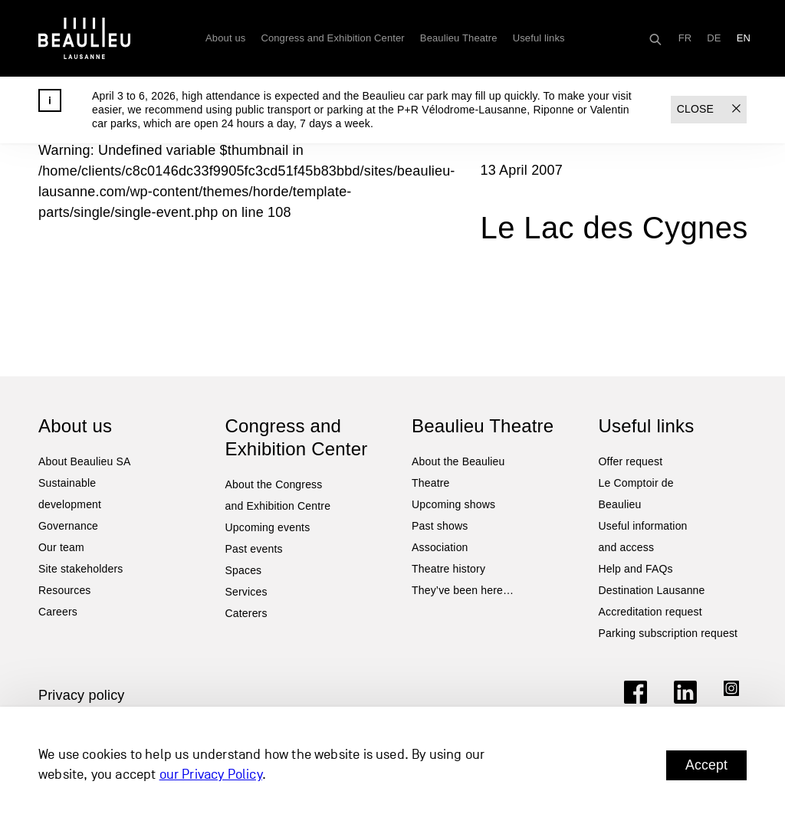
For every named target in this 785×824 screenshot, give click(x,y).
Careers (57, 612)
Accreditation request (650, 612)
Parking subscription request (668, 633)
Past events (254, 549)
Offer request (631, 461)
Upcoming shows (453, 504)
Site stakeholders (80, 569)
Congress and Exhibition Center (332, 38)
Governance (68, 526)
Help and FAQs (636, 569)
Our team (61, 547)
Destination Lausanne (652, 590)
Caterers (246, 613)
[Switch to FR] (685, 38)
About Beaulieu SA (84, 461)
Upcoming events (267, 527)
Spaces (243, 570)
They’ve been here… (463, 590)
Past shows (440, 526)
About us (225, 38)
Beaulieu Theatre (459, 38)
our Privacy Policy (210, 775)
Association (440, 547)
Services (246, 592)
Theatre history (448, 569)
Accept (706, 765)
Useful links (539, 38)
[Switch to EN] (743, 38)
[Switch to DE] (713, 38)
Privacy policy (81, 695)
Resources (64, 590)
